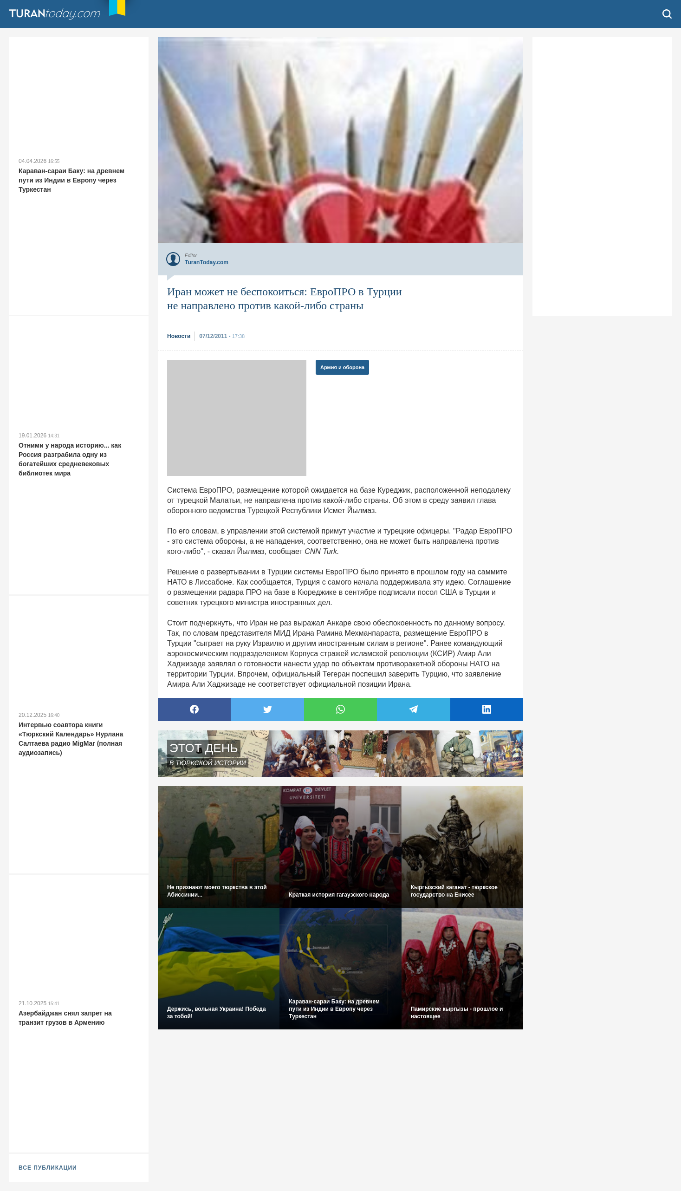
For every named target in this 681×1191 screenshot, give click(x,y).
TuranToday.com (64, 14)
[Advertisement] (236, 418)
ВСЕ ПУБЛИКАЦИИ (48, 1168)
